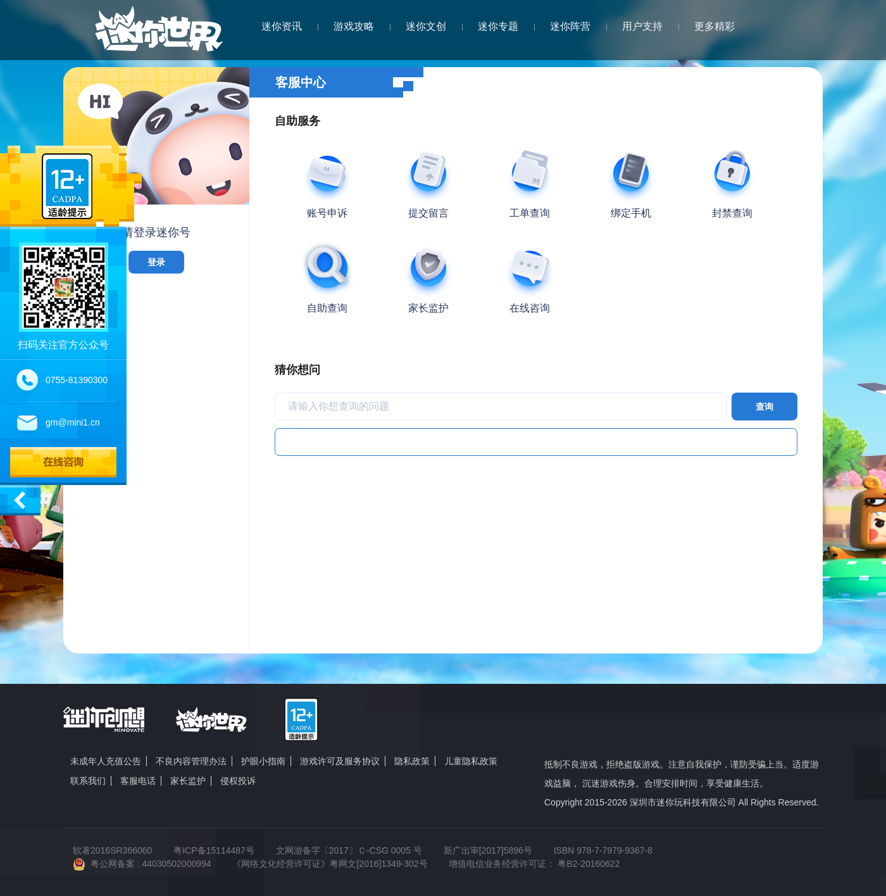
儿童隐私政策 (470, 761)
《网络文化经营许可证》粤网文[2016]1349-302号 (329, 864)
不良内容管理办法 (191, 761)
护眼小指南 (263, 761)
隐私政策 (412, 761)
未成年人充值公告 (105, 761)
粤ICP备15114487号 (213, 850)
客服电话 (138, 781)
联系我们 (88, 781)
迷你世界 (159, 36)
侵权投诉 (238, 781)
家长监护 (188, 781)
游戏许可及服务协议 (340, 761)
